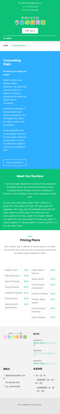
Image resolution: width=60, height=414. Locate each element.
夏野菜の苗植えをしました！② (44, 344)
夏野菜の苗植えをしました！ (44, 364)
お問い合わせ (30, 30)
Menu (7, 38)
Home (5, 45)
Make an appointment (14, 162)
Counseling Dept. (12, 62)
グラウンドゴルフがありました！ (44, 354)
